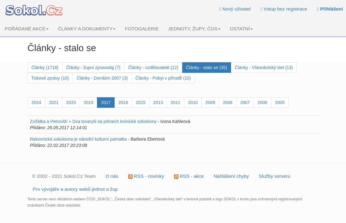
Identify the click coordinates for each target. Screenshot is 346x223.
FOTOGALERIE (142, 28)
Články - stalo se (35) (206, 67)
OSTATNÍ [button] (241, 28)
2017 (106, 102)
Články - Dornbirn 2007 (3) (102, 78)
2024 (36, 102)
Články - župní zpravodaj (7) (93, 67)
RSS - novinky (146, 176)
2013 (158, 102)
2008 (227, 102)
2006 (262, 102)
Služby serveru (275, 176)
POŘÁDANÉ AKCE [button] (27, 28)
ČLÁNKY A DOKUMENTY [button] (87, 28)
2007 (245, 102)
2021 (54, 102)
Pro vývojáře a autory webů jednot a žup (75, 189)
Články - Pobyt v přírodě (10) (163, 78)
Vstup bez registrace (284, 8)
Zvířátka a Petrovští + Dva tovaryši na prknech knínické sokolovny (93, 121)
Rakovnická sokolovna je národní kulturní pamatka (78, 139)
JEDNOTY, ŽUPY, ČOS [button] (194, 28)
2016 (123, 102)
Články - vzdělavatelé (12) (153, 67)
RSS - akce (189, 176)
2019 (88, 102)
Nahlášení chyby (231, 176)
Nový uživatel (235, 8)
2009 (210, 102)
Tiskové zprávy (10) (50, 78)
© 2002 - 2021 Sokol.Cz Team (64, 176)
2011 (175, 102)
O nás (112, 176)
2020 (71, 102)
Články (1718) (45, 67)
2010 (193, 102)
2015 (140, 102)
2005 (280, 102)
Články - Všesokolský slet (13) (264, 67)
